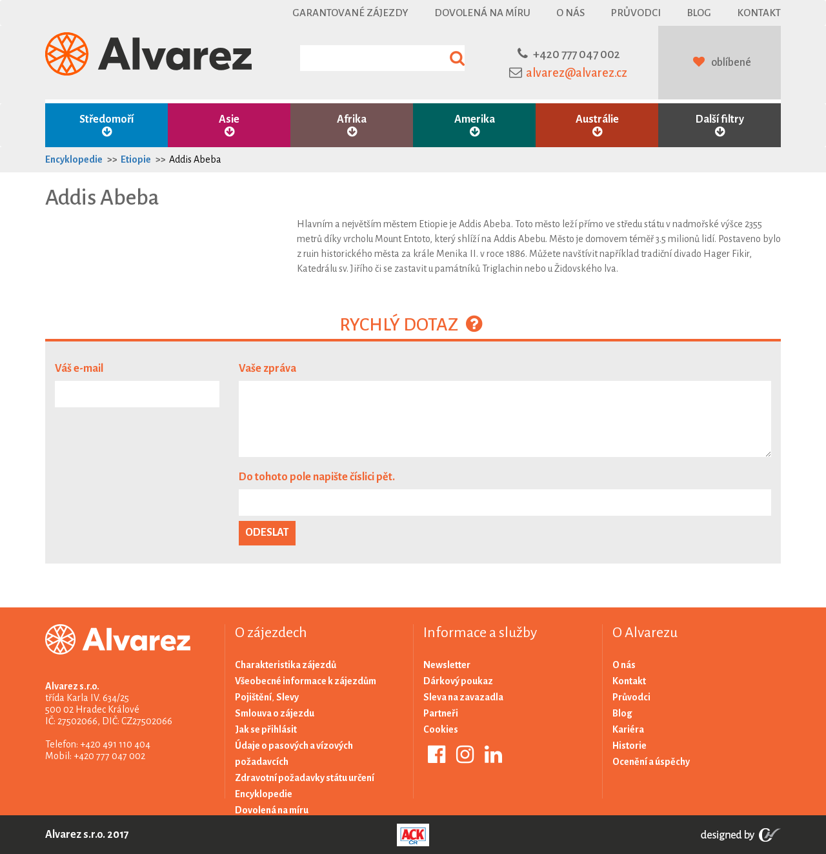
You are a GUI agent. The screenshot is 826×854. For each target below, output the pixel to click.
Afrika (352, 125)
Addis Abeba (195, 159)
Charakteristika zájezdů (285, 665)
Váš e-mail (79, 368)
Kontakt (759, 12)
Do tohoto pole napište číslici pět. (317, 477)
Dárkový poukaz (458, 681)
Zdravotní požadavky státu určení (304, 778)
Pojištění (253, 697)
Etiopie (136, 159)
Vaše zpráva (267, 368)
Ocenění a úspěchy (651, 762)
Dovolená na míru (482, 12)
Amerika (474, 125)
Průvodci (635, 12)
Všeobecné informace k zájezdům (305, 681)
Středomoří (106, 125)
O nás (570, 12)
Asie (229, 125)
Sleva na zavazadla (463, 697)
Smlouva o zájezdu (274, 713)
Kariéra (628, 729)
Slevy (287, 697)
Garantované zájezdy (350, 12)
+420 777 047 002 (576, 54)
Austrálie (597, 125)
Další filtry (719, 125)
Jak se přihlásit (266, 729)
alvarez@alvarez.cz (576, 72)
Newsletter (446, 665)
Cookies (440, 729)
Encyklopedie (74, 159)
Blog (699, 12)
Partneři (440, 713)
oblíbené (731, 62)
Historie (629, 745)
